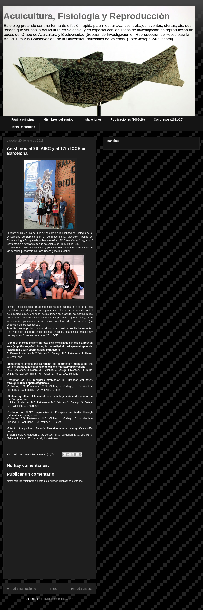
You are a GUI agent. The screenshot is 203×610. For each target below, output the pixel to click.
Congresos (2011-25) (168, 119)
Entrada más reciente (21, 588)
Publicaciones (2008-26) (128, 119)
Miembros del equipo (58, 119)
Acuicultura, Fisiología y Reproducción (86, 16)
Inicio (53, 588)
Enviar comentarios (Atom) (58, 598)
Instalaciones (92, 119)
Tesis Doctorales (23, 127)
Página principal (22, 119)
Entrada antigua (82, 588)
